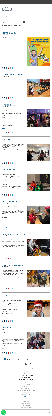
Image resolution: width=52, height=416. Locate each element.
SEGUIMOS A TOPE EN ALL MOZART (12, 75)
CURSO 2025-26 (6, 328)
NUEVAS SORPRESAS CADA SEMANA (12, 265)
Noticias (26, 396)
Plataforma (26, 392)
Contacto (26, 398)
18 (27, 359)
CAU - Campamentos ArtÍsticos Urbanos (26, 390)
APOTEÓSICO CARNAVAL (9, 105)
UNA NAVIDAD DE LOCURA (9, 295)
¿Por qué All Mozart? (26, 384)
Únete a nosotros (26, 394)
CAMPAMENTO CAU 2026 (9, 33)
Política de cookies (26, 405)
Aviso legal (26, 401)
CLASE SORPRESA (7, 139)
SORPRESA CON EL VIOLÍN (10, 202)
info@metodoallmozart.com (26, 379)
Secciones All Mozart (26, 388)
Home (26, 382)
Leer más (3, 39)
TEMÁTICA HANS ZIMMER (9, 170)
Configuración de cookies (26, 407)
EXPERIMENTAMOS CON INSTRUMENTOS (14, 234)
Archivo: (13, 21)
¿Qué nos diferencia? (26, 386)
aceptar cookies (17, 25)
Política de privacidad (26, 403)
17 (25, 359)
